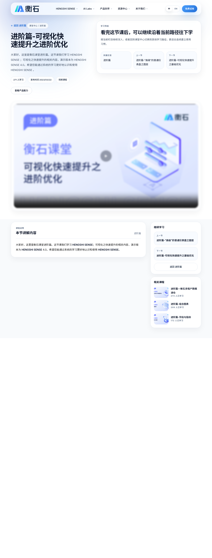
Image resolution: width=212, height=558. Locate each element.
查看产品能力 (21, 90)
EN (176, 8)
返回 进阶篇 (176, 266)
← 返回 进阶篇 (18, 25)
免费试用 (189, 8)
